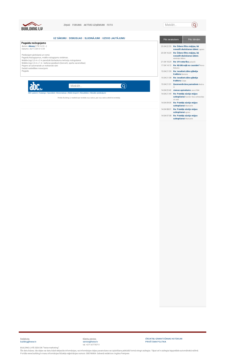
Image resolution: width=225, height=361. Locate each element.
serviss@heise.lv (90, 342)
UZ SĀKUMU (60, 38)
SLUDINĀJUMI (92, 38)
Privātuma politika (155, 342)
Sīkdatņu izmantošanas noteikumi (163, 339)
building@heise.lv (28, 342)
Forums (77, 25)
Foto (110, 25)
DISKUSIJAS (75, 38)
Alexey (31, 46)
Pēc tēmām (194, 39)
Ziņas (67, 25)
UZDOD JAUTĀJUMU (113, 38)
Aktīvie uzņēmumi (94, 25)
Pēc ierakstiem (171, 39)
